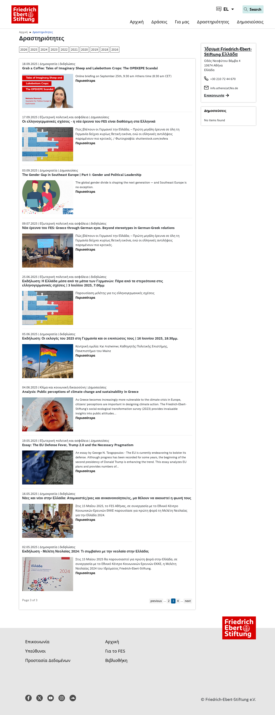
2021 (74, 49)
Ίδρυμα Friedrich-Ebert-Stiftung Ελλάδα (228, 51)
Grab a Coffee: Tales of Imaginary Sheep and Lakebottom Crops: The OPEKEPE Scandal (90, 68)
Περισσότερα (85, 80)
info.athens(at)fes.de (224, 88)
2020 (84, 49)
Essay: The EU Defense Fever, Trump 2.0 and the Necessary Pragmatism (77, 445)
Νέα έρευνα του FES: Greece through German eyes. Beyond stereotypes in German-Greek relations (98, 228)
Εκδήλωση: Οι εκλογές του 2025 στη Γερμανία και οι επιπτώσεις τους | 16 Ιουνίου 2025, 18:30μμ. (100, 338)
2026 (23, 49)
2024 (43, 49)
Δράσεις (159, 21)
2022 (64, 49)
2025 (33, 49)
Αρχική (137, 21)
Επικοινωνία (37, 641)
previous (156, 601)
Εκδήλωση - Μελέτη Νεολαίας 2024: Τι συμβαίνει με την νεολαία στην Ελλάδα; (85, 551)
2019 (94, 49)
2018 (104, 49)
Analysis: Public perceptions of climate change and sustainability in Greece (80, 392)
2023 (54, 49)
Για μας (182, 21)
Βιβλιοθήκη (116, 660)
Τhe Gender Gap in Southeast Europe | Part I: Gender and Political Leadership (81, 175)
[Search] (253, 9)
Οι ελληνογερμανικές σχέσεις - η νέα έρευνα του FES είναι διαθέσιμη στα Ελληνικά (88, 121)
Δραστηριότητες (213, 21)
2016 (114, 49)
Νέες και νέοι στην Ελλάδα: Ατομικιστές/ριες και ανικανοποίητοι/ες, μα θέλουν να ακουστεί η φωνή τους (106, 498)
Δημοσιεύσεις (250, 21)
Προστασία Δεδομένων (47, 660)
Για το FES (115, 651)
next (188, 601)
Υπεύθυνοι (35, 651)
